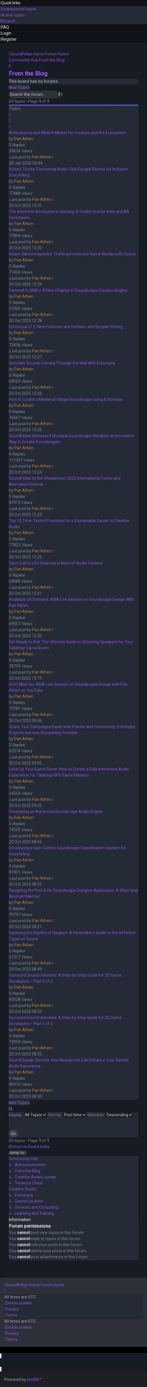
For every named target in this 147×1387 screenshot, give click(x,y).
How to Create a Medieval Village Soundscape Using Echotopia (65, 399)
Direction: (110, 1115)
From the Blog (28, 73)
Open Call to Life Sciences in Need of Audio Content (56, 563)
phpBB (33, 1379)
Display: (28, 1115)
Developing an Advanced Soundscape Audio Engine (56, 811)
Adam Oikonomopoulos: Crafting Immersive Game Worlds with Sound (72, 254)
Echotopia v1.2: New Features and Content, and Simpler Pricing (66, 326)
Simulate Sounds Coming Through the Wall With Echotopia (62, 363)
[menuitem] (18, 9)
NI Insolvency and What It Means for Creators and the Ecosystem (67, 132)
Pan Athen (24, 139)
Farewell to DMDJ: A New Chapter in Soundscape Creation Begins (68, 290)
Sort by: (67, 1115)
